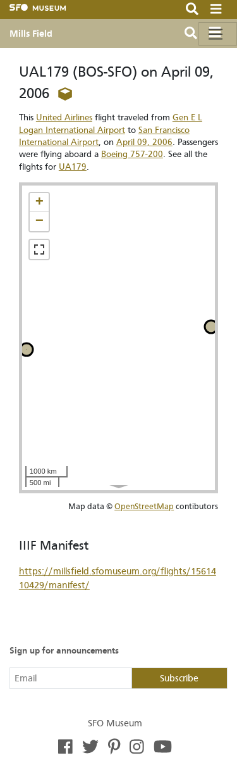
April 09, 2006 (144, 142)
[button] (39, 202)
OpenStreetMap (144, 506)
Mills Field (30, 33)
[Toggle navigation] (217, 34)
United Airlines (64, 117)
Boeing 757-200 (132, 154)
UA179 (73, 166)
